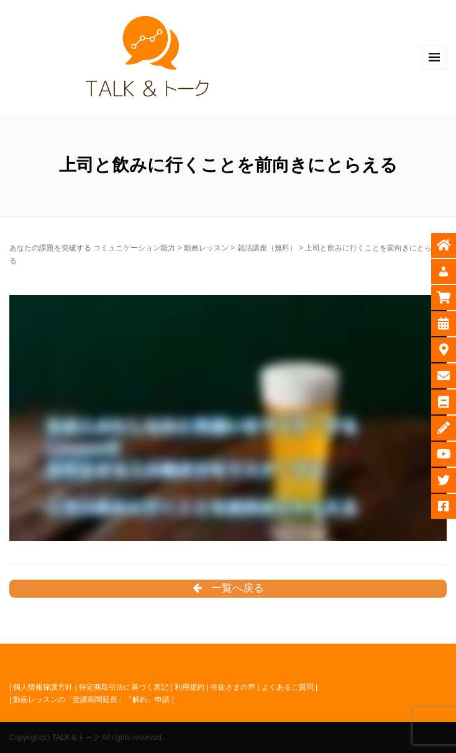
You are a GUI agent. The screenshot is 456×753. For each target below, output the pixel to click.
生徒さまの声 (233, 687)
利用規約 (189, 687)
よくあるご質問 (288, 687)
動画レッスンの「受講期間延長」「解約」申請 (91, 699)
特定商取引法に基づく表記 (123, 687)
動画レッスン (206, 248)
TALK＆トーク (75, 737)
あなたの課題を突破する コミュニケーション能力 (92, 248)
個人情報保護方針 (43, 687)
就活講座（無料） (267, 248)
